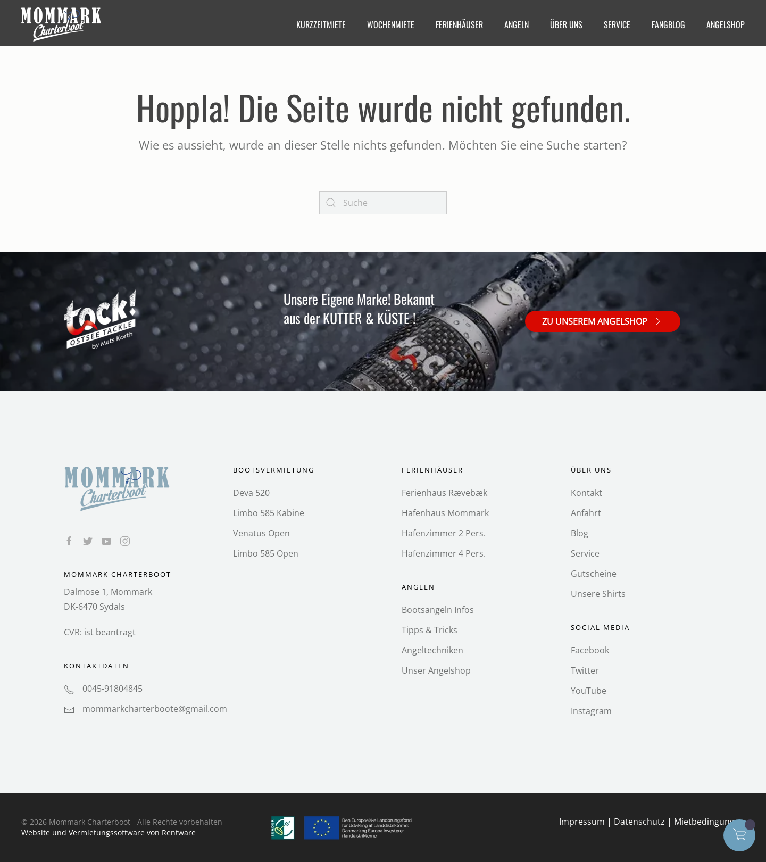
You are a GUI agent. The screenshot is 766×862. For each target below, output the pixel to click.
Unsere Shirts (598, 594)
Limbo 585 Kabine (268, 513)
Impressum (582, 821)
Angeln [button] (516, 24)
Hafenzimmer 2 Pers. (444, 533)
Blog (579, 533)
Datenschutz (639, 821)
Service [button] (617, 24)
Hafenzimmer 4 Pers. (444, 553)
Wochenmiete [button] (390, 24)
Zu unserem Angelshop (602, 321)
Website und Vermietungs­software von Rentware (108, 832)
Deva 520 (251, 493)
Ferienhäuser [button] (459, 24)
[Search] (383, 202)
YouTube (588, 691)
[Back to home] (62, 24)
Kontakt (586, 493)
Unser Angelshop (436, 670)
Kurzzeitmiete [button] (321, 24)
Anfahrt (586, 513)
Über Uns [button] (566, 24)
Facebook (590, 650)
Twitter (585, 670)
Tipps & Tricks (429, 630)
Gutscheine (594, 573)
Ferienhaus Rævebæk (444, 493)
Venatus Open (261, 533)
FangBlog (668, 24)
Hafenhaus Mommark (445, 513)
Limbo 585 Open (265, 553)
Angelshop (725, 24)
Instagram (591, 711)
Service (585, 553)
